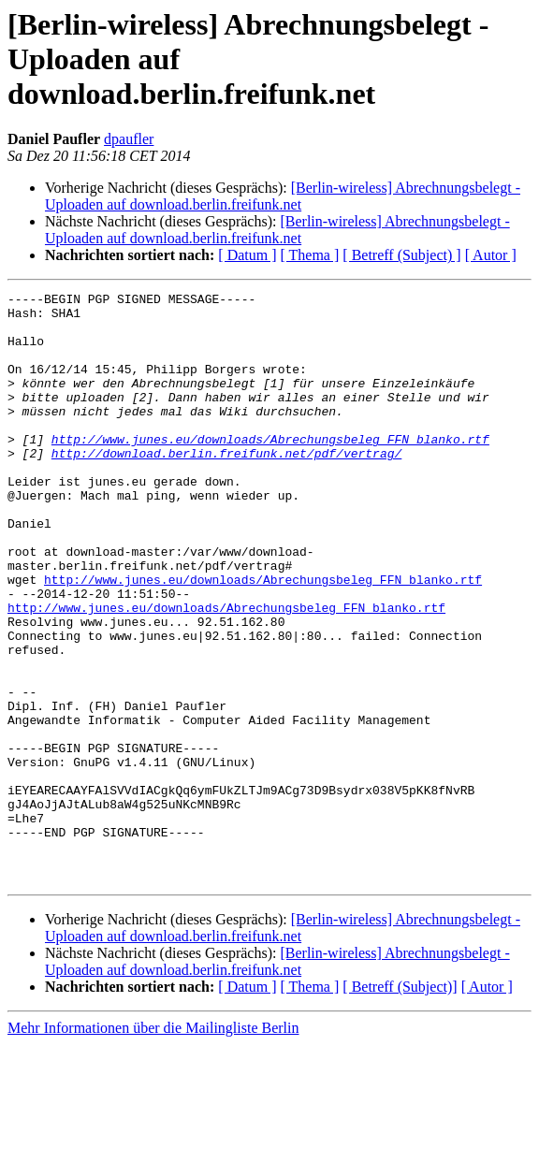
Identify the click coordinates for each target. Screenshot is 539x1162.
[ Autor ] (491, 255)
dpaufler (128, 139)
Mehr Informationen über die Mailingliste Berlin (153, 1146)
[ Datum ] (247, 255)
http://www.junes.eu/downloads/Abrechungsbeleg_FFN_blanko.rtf (270, 469)
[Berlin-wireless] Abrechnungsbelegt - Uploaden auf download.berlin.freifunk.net (282, 196)
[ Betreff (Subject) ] (401, 255)
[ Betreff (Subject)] (399, 1104)
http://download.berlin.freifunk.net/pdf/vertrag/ (226, 486)
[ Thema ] (310, 255)
